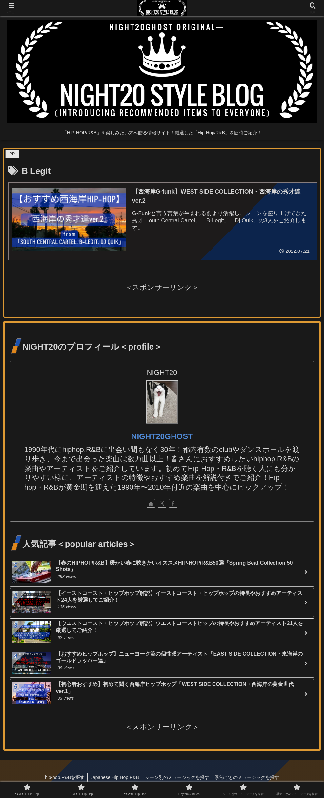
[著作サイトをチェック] (151, 503)
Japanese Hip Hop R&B (114, 777)
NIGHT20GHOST (162, 436)
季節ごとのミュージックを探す (248, 777)
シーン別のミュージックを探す (177, 777)
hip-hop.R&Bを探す (63, 777)
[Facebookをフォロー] (173, 503)
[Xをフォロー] (162, 503)
